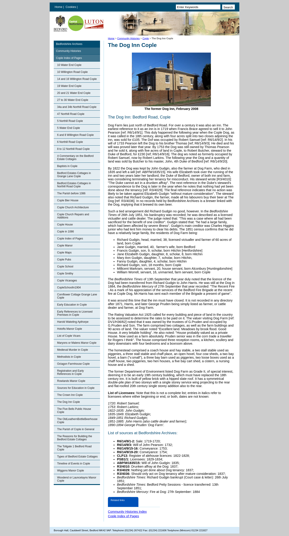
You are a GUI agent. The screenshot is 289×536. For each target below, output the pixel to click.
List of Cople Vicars (68, 335)
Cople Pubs (64, 259)
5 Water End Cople (68, 128)
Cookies (71, 7)
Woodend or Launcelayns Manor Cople (76, 479)
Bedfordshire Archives (69, 44)
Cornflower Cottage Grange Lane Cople (77, 296)
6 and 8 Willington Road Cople (75, 135)
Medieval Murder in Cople (72, 349)
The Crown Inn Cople (70, 395)
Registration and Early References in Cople (70, 372)
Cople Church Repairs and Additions (73, 216)
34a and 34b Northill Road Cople (76, 107)
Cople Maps (64, 252)
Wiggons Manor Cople (70, 470)
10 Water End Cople (69, 65)
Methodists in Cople (69, 356)
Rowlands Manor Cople (71, 381)
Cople (145, 38)
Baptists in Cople (67, 166)
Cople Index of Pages (69, 58)
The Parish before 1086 (71, 193)
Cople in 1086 (65, 231)
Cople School (65, 266)
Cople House (65, 224)
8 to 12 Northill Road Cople (73, 149)
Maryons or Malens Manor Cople (76, 342)
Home (58, 7)
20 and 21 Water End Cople (74, 93)
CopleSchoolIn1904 (69, 287)
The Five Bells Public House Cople (74, 410)
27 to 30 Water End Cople (72, 100)
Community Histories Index (127, 511)
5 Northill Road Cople (70, 121)
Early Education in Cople (72, 304)
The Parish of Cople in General (75, 429)
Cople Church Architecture (73, 207)
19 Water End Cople (69, 86)
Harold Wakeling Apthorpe (73, 321)
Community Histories (128, 38)
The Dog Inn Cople (68, 402)
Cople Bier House (67, 200)
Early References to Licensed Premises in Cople (75, 313)
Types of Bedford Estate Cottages (77, 456)
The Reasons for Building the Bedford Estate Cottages (74, 438)
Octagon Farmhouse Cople (73, 363)
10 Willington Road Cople (72, 72)
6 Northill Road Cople (70, 142)
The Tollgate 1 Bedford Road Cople (74, 448)
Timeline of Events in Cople (73, 463)
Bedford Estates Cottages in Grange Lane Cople (74, 175)
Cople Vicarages (67, 280)
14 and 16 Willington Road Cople (77, 79)
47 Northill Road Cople (70, 114)
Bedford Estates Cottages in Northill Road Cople (74, 185)
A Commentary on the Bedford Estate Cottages (75, 157)
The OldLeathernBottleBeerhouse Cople (77, 421)
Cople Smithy (65, 273)
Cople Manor (65, 245)
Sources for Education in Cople (75, 388)
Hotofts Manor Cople (69, 328)
